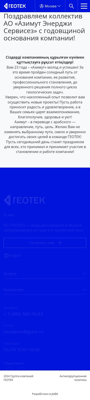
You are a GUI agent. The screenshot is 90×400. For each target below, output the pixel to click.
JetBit (55, 394)
